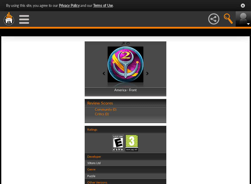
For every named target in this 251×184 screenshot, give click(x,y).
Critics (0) (102, 114)
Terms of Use (103, 5)
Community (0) (105, 109)
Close (243, 6)
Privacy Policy (69, 5)
